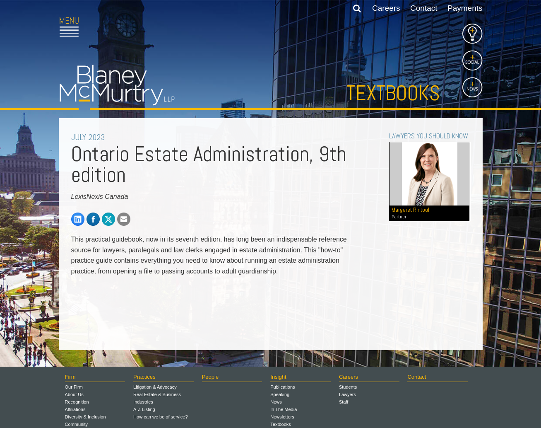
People (210, 377)
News (276, 401)
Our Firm (74, 386)
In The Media (283, 409)
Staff (343, 401)
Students (348, 386)
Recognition (77, 401)
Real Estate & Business (157, 394)
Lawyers (347, 394)
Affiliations (75, 409)
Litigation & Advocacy (155, 386)
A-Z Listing (144, 409)
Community (76, 424)
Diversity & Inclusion (85, 416)
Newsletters (282, 416)
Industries (143, 401)
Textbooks (393, 93)
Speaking (279, 394)
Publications (282, 386)
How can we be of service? (160, 416)
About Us (74, 394)
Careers (386, 8)
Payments (464, 8)
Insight (278, 377)
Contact (423, 8)
